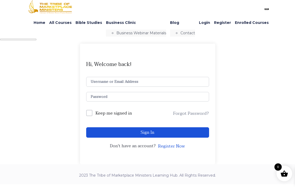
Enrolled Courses (252, 22)
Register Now (171, 146)
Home (39, 22)
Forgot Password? (191, 113)
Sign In (147, 132)
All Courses (60, 22)
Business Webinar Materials (141, 33)
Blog (174, 22)
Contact (187, 33)
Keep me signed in (114, 113)
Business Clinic (121, 22)
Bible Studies (89, 22)
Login (204, 22)
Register (222, 22)
